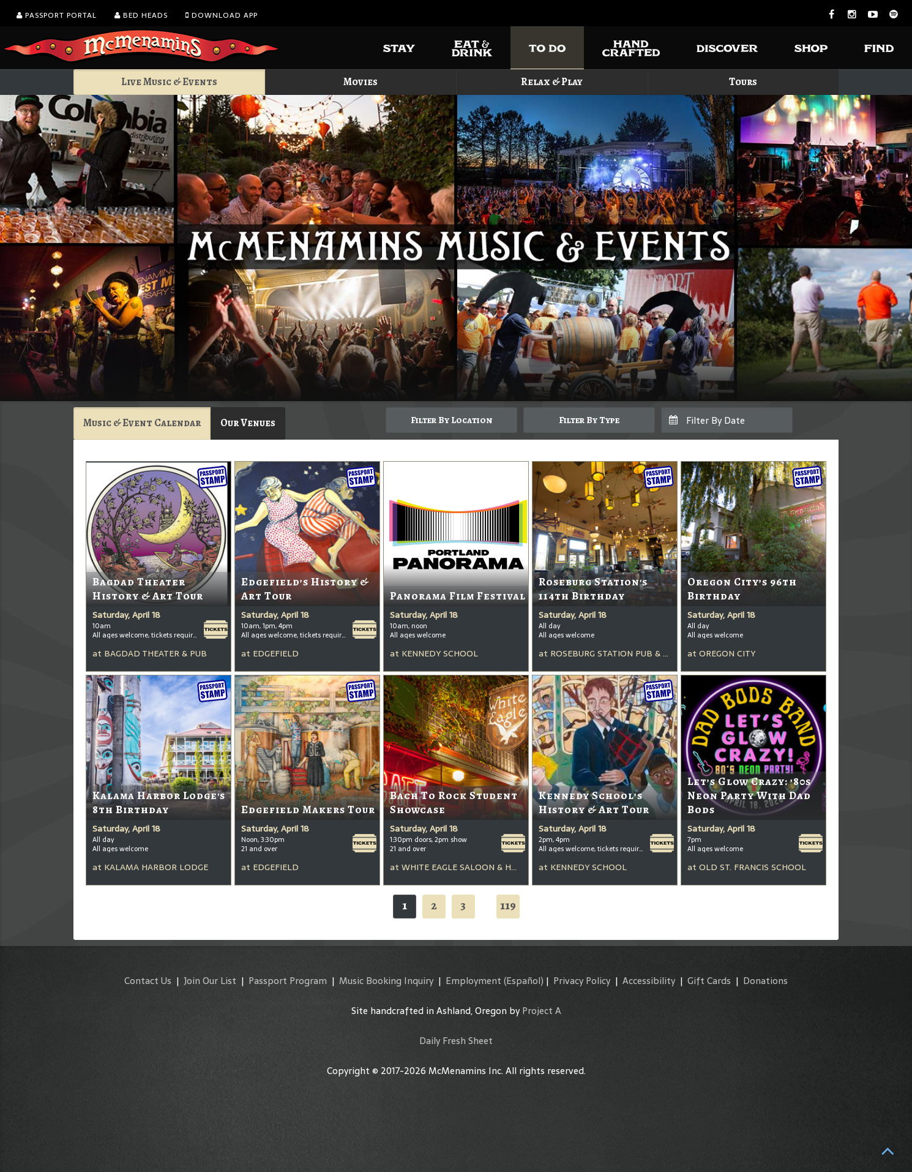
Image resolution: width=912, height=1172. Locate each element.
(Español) (524, 980)
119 (508, 905)
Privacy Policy (581, 980)
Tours (743, 82)
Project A (541, 1010)
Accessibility (648, 980)
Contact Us (147, 980)
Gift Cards (709, 980)
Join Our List (210, 980)
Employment (473, 980)
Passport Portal (57, 15)
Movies (360, 82)
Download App (221, 15)
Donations (765, 980)
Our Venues (247, 423)
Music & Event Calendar (142, 423)
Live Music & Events (169, 82)
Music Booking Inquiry (386, 980)
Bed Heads (141, 15)
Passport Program (288, 980)
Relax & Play (552, 82)
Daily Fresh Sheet (456, 1040)
